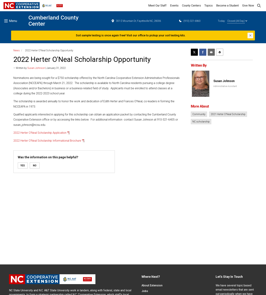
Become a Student (227, 5)
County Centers (191, 5)
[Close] (250, 35)
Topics (208, 5)
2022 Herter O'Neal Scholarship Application (39, 132)
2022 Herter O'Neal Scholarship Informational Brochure (47, 140)
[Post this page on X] (194, 52)
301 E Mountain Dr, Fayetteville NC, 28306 (136, 21)
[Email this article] (211, 52)
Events (174, 5)
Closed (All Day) (237, 21)
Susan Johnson (36, 68)
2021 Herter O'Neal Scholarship (228, 114)
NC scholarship (201, 121)
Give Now (248, 5)
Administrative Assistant (225, 86)
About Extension (152, 285)
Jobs (145, 291)
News (16, 50)
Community (198, 114)
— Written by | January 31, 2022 (39, 68)
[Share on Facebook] (202, 52)
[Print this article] (219, 52)
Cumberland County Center (53, 20)
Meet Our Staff (157, 5)
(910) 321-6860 (190, 21)
